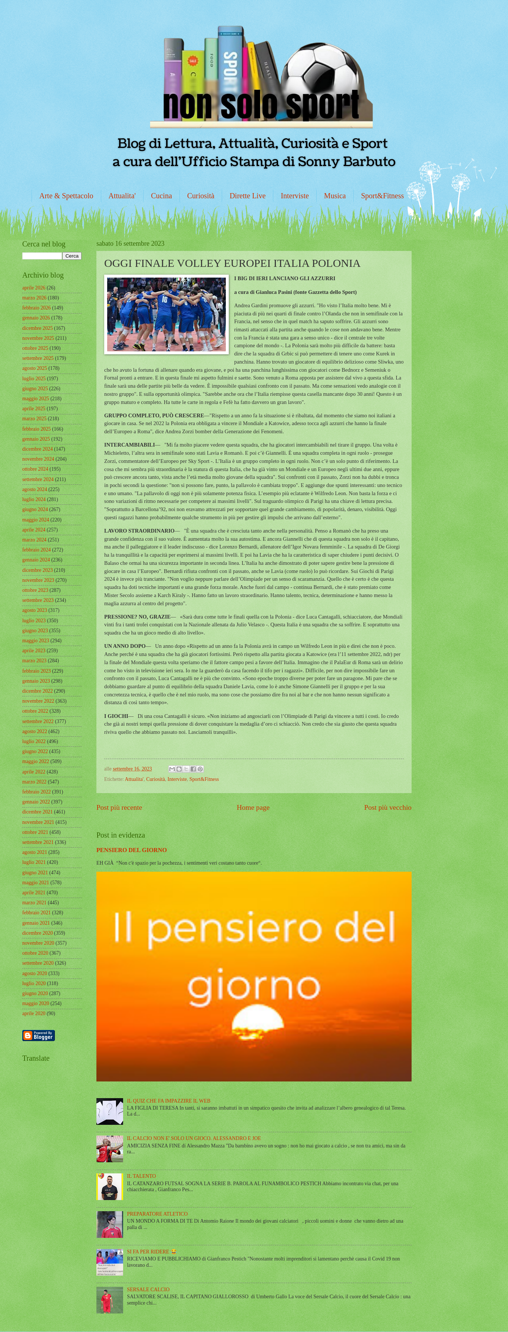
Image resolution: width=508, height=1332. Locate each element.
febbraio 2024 (36, 550)
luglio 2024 (34, 499)
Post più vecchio (388, 807)
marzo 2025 (34, 418)
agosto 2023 (34, 610)
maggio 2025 (35, 398)
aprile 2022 (33, 772)
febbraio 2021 (36, 912)
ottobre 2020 (35, 953)
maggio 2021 (35, 882)
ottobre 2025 (35, 348)
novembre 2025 (38, 338)
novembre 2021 (38, 822)
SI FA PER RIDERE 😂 (152, 1252)
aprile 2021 (33, 892)
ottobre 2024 (35, 469)
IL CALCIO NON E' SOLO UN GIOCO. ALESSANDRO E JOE (194, 1138)
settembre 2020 (38, 963)
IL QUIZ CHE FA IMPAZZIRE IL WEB (169, 1101)
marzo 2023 (34, 660)
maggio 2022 (35, 761)
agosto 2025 (34, 368)
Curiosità (200, 196)
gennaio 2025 (36, 439)
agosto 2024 (34, 489)
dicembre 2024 (37, 449)
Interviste (295, 196)
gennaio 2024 (36, 560)
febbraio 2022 (36, 792)
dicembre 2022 (37, 691)
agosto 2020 (34, 973)
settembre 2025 (38, 358)
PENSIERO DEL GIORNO (131, 850)
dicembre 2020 (37, 933)
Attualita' (122, 196)
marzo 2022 (34, 782)
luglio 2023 (34, 620)
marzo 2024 (34, 540)
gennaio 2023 (36, 681)
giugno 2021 (35, 872)
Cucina (161, 196)
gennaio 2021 (36, 923)
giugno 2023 (35, 630)
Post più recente (119, 807)
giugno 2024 (35, 509)
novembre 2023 (38, 580)
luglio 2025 (34, 378)
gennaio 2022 (36, 802)
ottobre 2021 (35, 832)
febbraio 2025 (36, 429)
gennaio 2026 (36, 318)
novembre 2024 (38, 459)
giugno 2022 (35, 751)
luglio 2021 (34, 862)
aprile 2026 (33, 288)
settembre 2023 (38, 600)
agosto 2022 (34, 731)
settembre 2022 (38, 721)
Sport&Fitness (382, 196)
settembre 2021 (38, 842)
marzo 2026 (34, 298)
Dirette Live (247, 196)
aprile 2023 (33, 650)
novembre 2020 (38, 943)
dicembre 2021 (37, 812)
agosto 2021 (34, 852)
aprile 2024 (33, 530)
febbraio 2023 (36, 671)
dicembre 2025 (37, 328)
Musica (335, 196)
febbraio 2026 (36, 308)
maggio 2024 (35, 520)
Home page (253, 807)
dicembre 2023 (37, 570)
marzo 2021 (34, 902)
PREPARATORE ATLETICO (157, 1214)
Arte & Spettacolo (66, 196)
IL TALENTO (141, 1176)
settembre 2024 (38, 479)
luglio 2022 (34, 741)
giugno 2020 (35, 993)
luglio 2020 (34, 983)
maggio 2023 (35, 640)
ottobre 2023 (35, 590)
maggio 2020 (35, 1003)
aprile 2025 (33, 408)
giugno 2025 (35, 388)
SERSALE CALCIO (148, 1289)
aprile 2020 (33, 1013)
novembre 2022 (38, 701)
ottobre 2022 (35, 711)
